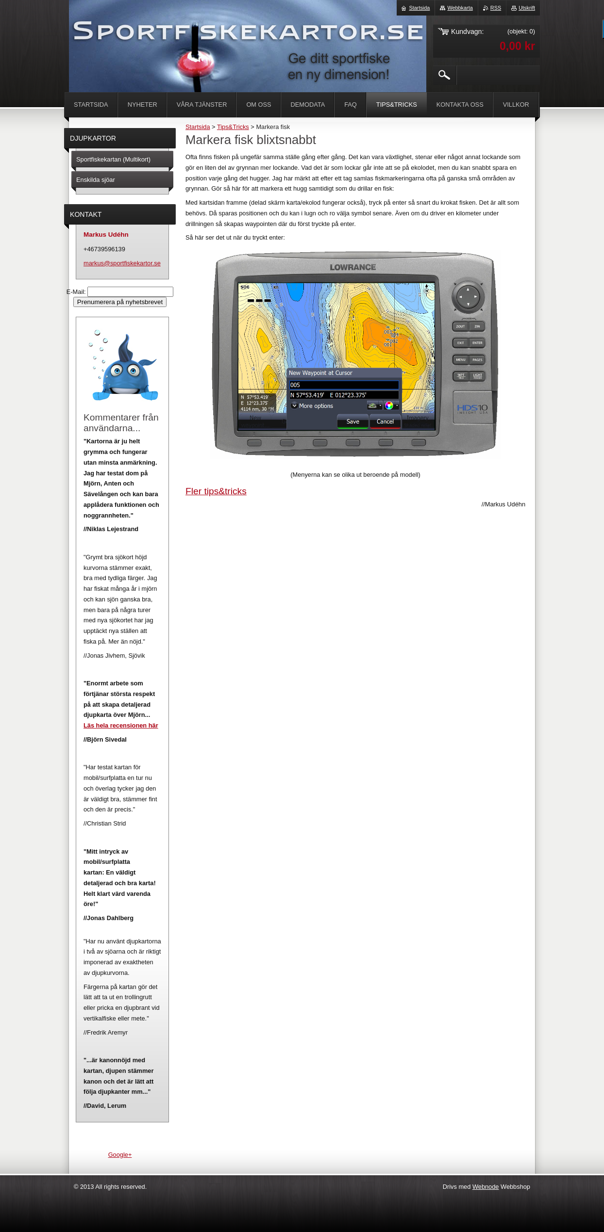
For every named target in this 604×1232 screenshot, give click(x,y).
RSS (495, 8)
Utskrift (527, 8)
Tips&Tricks (233, 126)
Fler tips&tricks (216, 491)
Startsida (197, 126)
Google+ (120, 1154)
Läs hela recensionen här (121, 725)
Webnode (485, 1186)
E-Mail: (77, 291)
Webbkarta (459, 8)
